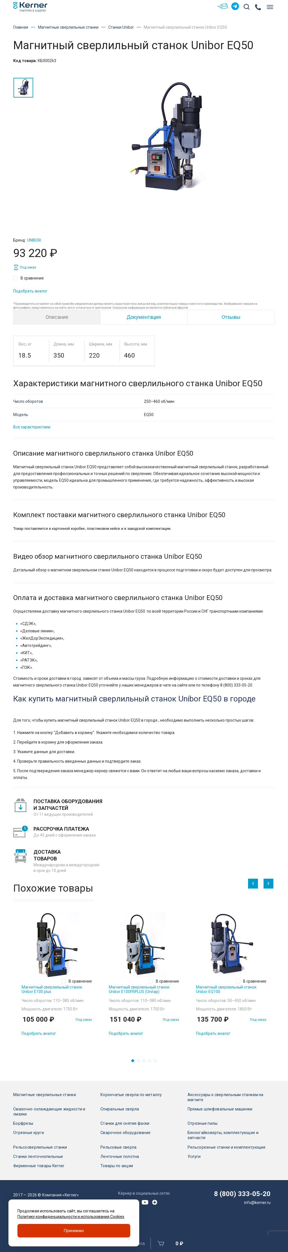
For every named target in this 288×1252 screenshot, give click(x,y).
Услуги (194, 1156)
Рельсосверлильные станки (40, 1147)
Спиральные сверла (119, 1109)
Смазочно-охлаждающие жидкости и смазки (49, 1111)
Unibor (34, 240)
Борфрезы (23, 1123)
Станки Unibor (121, 27)
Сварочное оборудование (125, 1132)
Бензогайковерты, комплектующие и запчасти (223, 1135)
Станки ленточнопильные (38, 1156)
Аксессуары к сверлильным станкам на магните (226, 1097)
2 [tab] (140, 1062)
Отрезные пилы (203, 1123)
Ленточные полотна (119, 1156)
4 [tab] (151, 1062)
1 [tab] (134, 1062)
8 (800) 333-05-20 (242, 1193)
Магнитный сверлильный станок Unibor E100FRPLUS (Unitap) (139, 989)
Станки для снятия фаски (124, 1123)
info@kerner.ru (257, 1202)
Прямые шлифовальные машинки (220, 1109)
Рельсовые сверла (118, 1147)
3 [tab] (145, 1062)
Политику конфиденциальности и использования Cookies (70, 1216)
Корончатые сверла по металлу (131, 1094)
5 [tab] (157, 1062)
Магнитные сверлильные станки (68, 27)
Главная (20, 27)
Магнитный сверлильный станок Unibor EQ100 (226, 989)
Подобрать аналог (30, 291)
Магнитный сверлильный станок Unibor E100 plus (52, 989)
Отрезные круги (28, 1132)
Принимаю (74, 1230)
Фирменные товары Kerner (38, 1166)
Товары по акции (116, 1166)
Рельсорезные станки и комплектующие (227, 1147)
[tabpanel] (56, 976)
